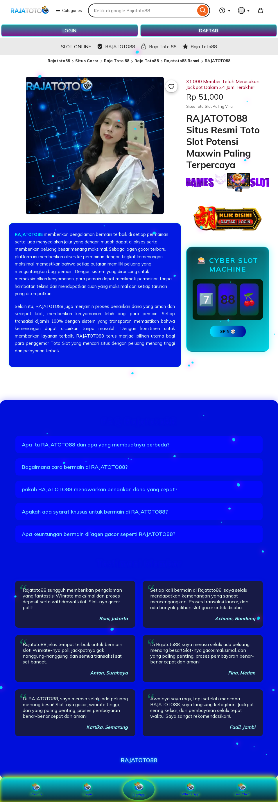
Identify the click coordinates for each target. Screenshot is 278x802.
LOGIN (69, 30)
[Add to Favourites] (171, 86)
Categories (68, 10)
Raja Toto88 (146, 60)
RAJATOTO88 (217, 60)
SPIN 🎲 (228, 331)
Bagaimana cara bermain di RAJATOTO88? (75, 467)
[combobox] (142, 10)
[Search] (203, 10)
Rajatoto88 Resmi (182, 60)
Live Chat (241, 789)
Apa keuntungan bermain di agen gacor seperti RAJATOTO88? (98, 534)
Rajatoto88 (59, 60)
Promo (36, 789)
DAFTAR (208, 30)
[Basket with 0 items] (261, 10)
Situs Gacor (86, 60)
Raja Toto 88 (117, 60)
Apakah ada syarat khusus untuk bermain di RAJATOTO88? (95, 511)
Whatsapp (190, 789)
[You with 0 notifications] (244, 10)
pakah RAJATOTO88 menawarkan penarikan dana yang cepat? (99, 489)
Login (87, 789)
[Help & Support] (224, 10)
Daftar (139, 789)
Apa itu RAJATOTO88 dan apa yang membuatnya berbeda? (96, 444)
